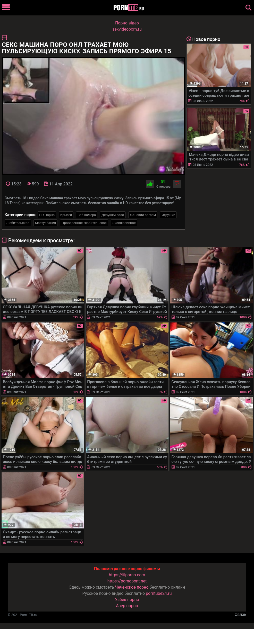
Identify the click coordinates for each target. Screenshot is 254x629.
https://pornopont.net (127, 581)
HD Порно (47, 215)
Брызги (66, 215)
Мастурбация (45, 223)
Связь (240, 614)
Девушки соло (112, 215)
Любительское (17, 223)
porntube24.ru (159, 593)
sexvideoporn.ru (127, 29)
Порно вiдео (127, 23)
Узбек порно (127, 599)
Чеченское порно (132, 587)
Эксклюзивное (124, 223)
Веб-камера (87, 215)
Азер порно (127, 605)
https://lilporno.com (127, 574)
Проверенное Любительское (84, 223)
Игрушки (168, 215)
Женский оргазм (143, 215)
